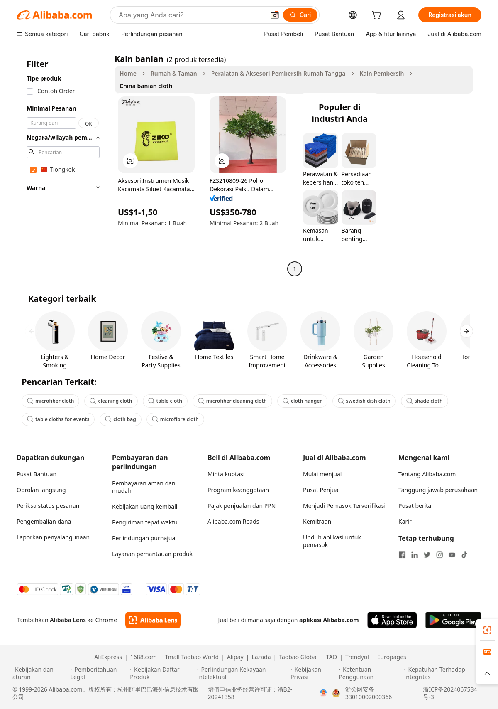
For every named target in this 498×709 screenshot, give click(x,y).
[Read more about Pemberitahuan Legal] (99, 673)
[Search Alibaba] (191, 15)
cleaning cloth (111, 400)
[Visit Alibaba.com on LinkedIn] (414, 555)
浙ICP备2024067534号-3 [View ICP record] (450, 693)
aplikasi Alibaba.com (329, 620)
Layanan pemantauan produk (152, 554)
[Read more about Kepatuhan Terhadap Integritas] (445, 673)
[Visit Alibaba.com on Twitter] (427, 555)
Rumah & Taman (174, 73)
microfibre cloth (175, 419)
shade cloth (424, 400)
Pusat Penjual (321, 490)
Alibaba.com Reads (233, 521)
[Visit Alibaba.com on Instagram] (439, 555)
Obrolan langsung (41, 490)
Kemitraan (317, 521)
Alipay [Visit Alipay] (235, 657)
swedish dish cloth (364, 400)
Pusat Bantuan (36, 474)
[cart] (378, 16)
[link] (487, 630)
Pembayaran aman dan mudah (144, 487)
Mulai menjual (322, 474)
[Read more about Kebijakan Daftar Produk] (162, 673)
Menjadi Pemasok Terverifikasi (344, 506)
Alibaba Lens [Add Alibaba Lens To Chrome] (68, 620)
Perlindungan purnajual (144, 538)
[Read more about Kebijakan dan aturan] (40, 673)
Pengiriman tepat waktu (145, 522)
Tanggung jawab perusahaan (438, 490)
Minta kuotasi (226, 474)
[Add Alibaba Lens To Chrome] (153, 620)
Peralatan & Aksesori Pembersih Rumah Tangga (278, 73)
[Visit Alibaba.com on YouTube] (452, 555)
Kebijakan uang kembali (144, 506)
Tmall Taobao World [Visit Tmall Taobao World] (192, 657)
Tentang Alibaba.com (427, 474)
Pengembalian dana (44, 521)
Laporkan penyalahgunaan (53, 537)
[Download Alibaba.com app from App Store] (392, 620)
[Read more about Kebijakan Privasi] (313, 673)
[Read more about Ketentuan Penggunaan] (370, 673)
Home (128, 73)
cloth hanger (302, 400)
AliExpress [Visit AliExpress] (108, 657)
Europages (391, 657)
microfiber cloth (50, 400)
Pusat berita (414, 506)
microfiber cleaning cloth (232, 400)
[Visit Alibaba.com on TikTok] (464, 555)
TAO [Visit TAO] (331, 657)
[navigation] (63, 165)
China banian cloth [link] (146, 86)
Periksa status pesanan (48, 506)
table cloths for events (58, 419)
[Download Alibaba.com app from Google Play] (453, 620)
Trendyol (357, 657)
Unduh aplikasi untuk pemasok (332, 541)
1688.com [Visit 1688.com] (143, 657)
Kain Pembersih (382, 73)
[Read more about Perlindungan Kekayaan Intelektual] (242, 673)
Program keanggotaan (238, 490)
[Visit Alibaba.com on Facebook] (402, 555)
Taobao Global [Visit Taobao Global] (298, 657)
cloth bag (120, 419)
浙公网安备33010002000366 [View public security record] (368, 693)
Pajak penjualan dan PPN (242, 506)
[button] (275, 15)
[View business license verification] (323, 693)
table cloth (165, 400)
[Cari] (300, 15)
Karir (405, 521)
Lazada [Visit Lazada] (261, 657)
